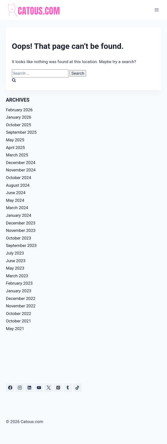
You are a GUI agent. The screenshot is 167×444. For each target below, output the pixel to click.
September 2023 (21, 245)
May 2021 (15, 328)
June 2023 (16, 260)
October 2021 (18, 320)
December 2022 (20, 298)
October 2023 (18, 238)
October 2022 (18, 313)
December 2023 (20, 223)
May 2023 (15, 268)
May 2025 (15, 139)
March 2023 (17, 275)
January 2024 (18, 215)
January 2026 (18, 117)
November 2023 (21, 230)
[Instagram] (19, 388)
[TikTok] (77, 388)
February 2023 (19, 283)
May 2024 (15, 200)
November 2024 (21, 169)
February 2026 (19, 109)
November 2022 (21, 305)
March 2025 (17, 154)
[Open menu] (156, 10)
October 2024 (18, 177)
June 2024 (16, 192)
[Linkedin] (29, 388)
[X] (48, 388)
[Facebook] (10, 388)
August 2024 (18, 185)
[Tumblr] (68, 388)
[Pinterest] (58, 388)
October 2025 (18, 124)
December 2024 (20, 162)
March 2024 (17, 207)
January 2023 (18, 290)
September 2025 (21, 132)
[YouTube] (39, 388)
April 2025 (15, 147)
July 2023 (15, 253)
